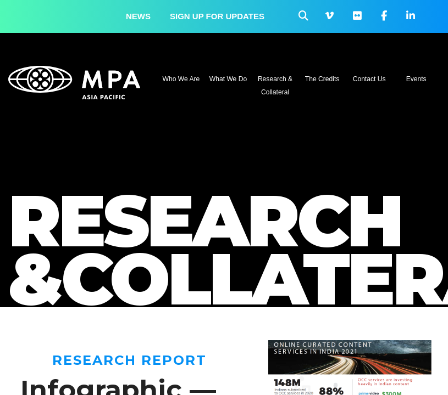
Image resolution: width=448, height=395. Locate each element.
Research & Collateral (275, 85)
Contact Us (369, 79)
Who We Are (181, 79)
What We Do (228, 79)
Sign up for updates (217, 16)
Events (416, 79)
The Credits (322, 79)
